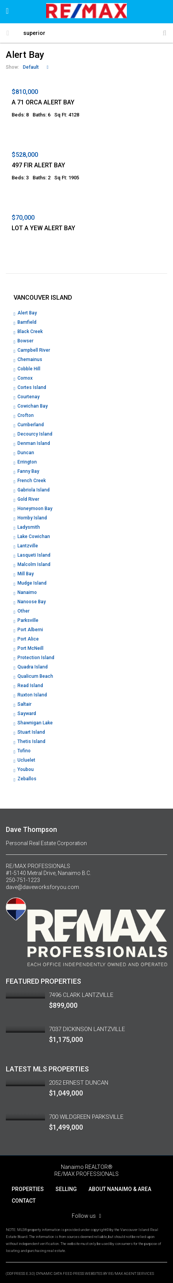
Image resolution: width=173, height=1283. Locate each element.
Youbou (25, 769)
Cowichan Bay (32, 406)
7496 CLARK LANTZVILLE (81, 994)
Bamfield (26, 322)
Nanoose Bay (31, 601)
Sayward (26, 713)
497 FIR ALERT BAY (38, 165)
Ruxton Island (32, 695)
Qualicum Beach (35, 676)
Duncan (25, 452)
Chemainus (29, 359)
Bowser (25, 341)
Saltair (24, 704)
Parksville (27, 620)
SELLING (66, 1189)
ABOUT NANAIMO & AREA (119, 1189)
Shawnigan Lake (35, 723)
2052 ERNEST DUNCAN (78, 1082)
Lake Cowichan (33, 536)
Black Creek (30, 331)
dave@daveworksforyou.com (42, 887)
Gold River (28, 499)
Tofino (24, 750)
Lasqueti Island (33, 555)
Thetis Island (31, 741)
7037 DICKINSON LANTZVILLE (87, 1029)
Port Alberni (30, 629)
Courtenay (28, 396)
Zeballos (26, 778)
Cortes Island (31, 387)
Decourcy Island (34, 434)
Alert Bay (27, 313)
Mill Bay (25, 573)
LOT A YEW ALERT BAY (43, 228)
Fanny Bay (28, 471)
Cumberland (30, 424)
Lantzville (27, 546)
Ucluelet (26, 760)
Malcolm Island (33, 564)
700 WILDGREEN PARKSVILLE (86, 1116)
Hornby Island (32, 518)
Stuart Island (31, 732)
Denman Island (33, 443)
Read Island (30, 685)
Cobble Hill (28, 369)
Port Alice (28, 639)
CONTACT (24, 1201)
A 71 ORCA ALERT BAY (43, 102)
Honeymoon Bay (34, 508)
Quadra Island (32, 667)
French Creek (31, 480)
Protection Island (35, 657)
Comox (25, 378)
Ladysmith (28, 527)
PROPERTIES (28, 1189)
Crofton (25, 415)
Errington (27, 462)
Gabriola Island (33, 490)
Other (23, 611)
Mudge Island (32, 583)
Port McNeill (30, 648)
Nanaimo (27, 592)
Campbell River (33, 350)
